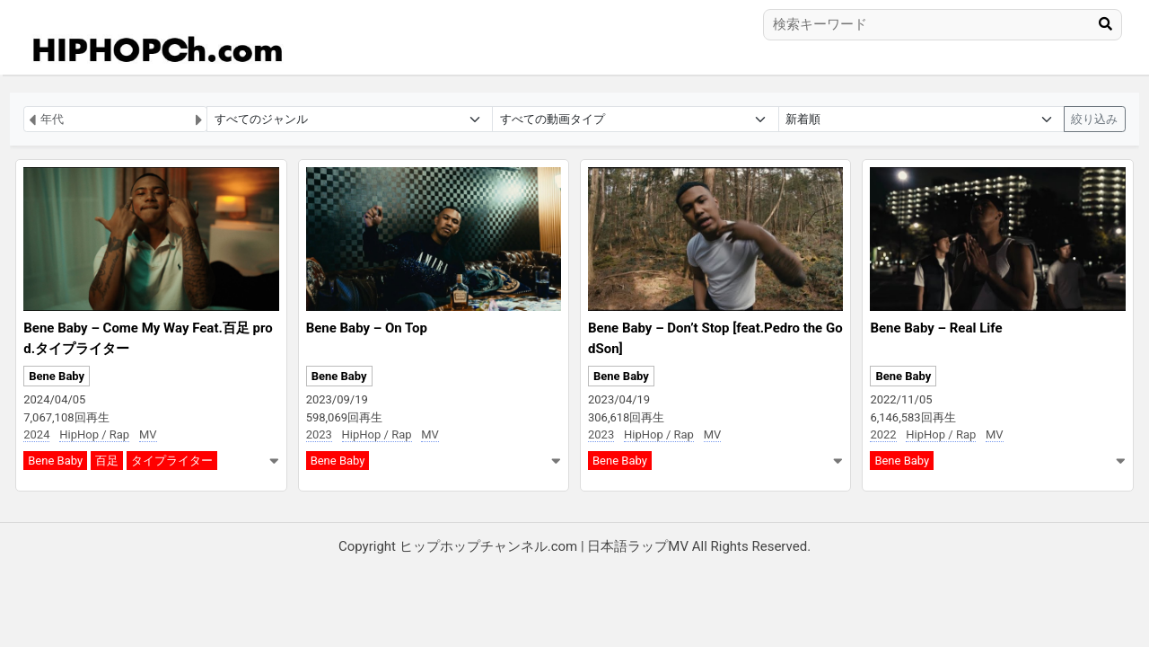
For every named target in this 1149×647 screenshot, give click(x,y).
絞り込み (1094, 119)
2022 (883, 434)
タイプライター (172, 460)
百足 (106, 460)
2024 (36, 434)
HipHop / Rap (94, 434)
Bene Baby (56, 376)
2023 (319, 434)
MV (148, 434)
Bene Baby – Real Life (936, 328)
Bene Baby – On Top (366, 328)
